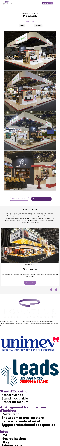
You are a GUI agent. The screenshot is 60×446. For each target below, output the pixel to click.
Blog (5, 442)
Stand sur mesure (15, 402)
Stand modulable (15, 398)
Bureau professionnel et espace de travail (28, 425)
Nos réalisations (14, 438)
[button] (56, 3)
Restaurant (10, 414)
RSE (5, 435)
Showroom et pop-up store (23, 417)
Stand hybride (13, 395)
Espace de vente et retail (21, 421)
